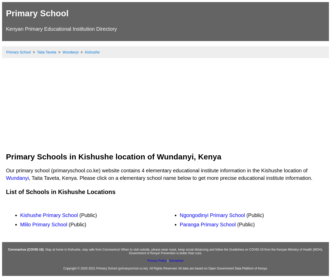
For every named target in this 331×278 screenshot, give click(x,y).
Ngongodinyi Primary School (212, 215)
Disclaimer (176, 260)
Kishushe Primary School (49, 215)
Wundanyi (17, 178)
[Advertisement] (165, 110)
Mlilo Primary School (43, 224)
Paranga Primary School (208, 224)
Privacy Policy (157, 260)
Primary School (37, 13)
